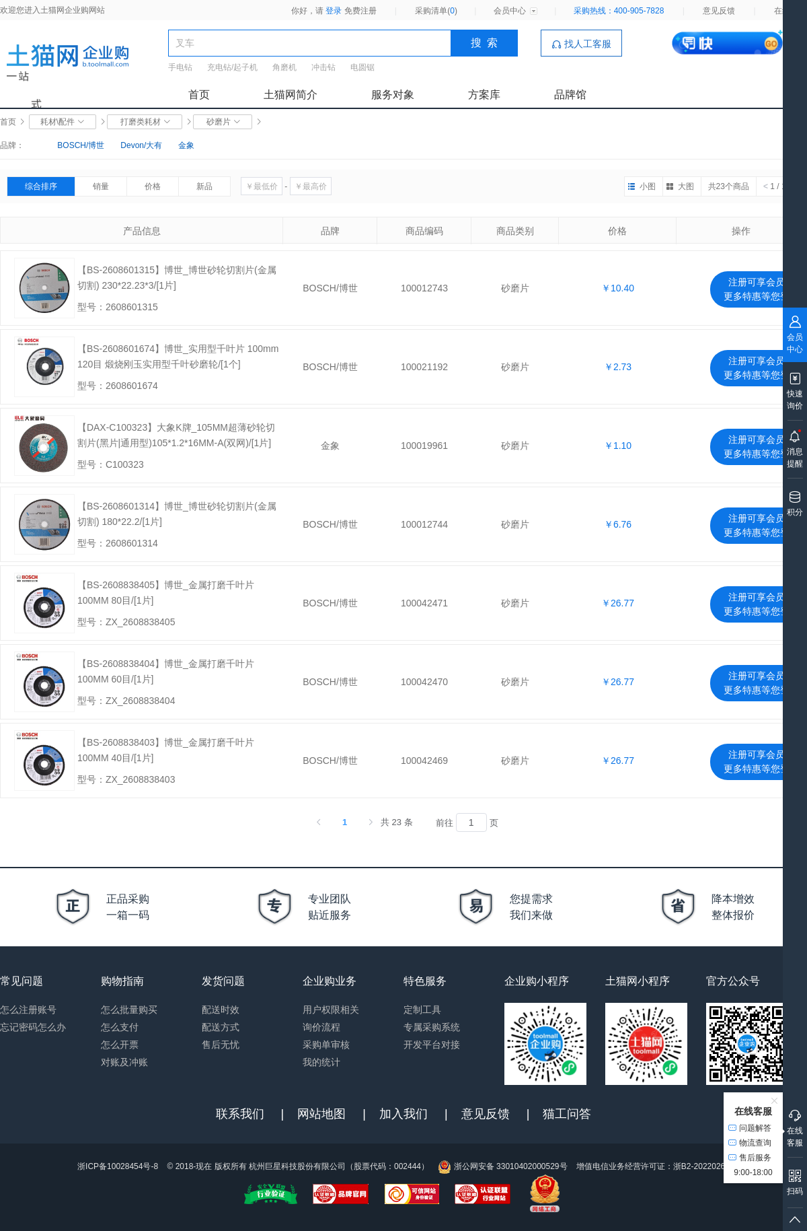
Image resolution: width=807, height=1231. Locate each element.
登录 (333, 10)
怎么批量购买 (129, 1009)
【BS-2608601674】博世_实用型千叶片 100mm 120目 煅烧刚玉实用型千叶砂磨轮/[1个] (178, 356)
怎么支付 (120, 1027)
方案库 (484, 94)
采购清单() (436, 10)
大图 (686, 186)
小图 (648, 186)
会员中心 (510, 10)
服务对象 (392, 94)
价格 (153, 186)
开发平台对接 (432, 1044)
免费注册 (360, 10)
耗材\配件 (62, 122)
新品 (204, 186)
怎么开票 (120, 1044)
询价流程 (321, 1027)
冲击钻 (323, 67)
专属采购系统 (432, 1027)
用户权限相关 (331, 1009)
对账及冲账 (124, 1062)
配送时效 (220, 1009)
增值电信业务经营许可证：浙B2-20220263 (653, 1166)
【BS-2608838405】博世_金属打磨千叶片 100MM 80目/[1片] (165, 592)
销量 (101, 186)
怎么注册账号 (28, 1009)
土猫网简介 (290, 94)
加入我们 (403, 1114)
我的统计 (321, 1062)
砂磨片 (222, 122)
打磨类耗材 (144, 122)
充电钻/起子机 (232, 67)
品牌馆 (570, 94)
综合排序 (41, 186)
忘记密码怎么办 (33, 1027)
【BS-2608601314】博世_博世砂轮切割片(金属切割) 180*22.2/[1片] (176, 514)
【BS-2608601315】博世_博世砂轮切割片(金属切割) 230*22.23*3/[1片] (176, 278)
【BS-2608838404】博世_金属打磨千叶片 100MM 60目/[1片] (165, 671)
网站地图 (321, 1114)
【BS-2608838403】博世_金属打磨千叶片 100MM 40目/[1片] (165, 750)
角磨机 (284, 67)
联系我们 (240, 1114)
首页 (199, 94)
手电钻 (180, 67)
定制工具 (422, 1009)
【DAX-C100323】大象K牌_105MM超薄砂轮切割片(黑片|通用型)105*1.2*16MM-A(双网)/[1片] (176, 435)
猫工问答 (567, 1114)
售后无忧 (220, 1044)
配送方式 (220, 1027)
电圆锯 (362, 67)
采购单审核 (326, 1044)
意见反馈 (719, 10)
